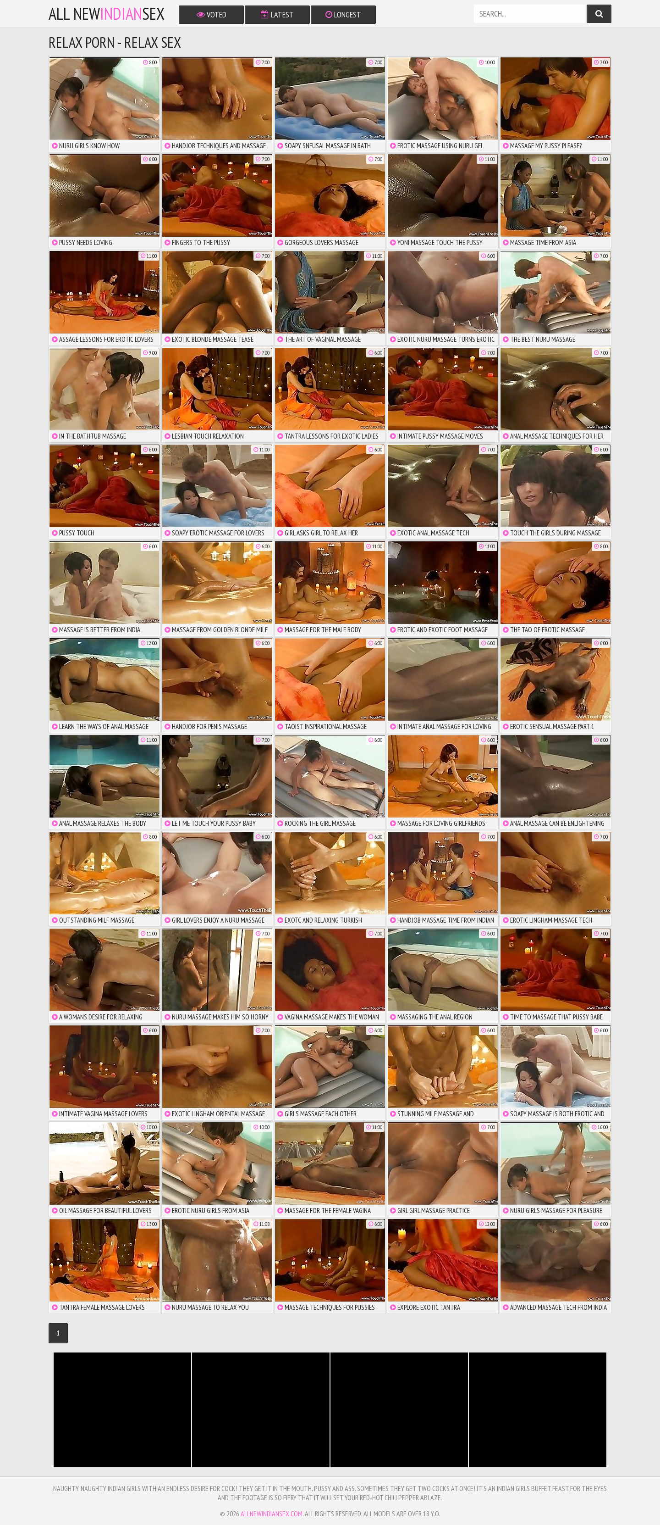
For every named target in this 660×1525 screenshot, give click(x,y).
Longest (343, 14)
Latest (277, 14)
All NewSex (107, 14)
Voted (211, 14)
